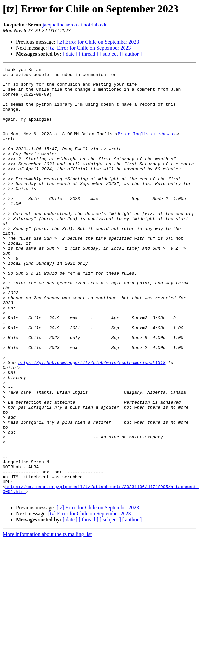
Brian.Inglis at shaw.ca (148, 142)
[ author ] (132, 54)
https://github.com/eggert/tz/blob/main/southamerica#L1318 (92, 374)
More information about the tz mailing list (47, 560)
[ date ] (70, 54)
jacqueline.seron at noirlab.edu (75, 24)
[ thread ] (88, 54)
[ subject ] (110, 54)
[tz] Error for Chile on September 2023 (98, 42)
